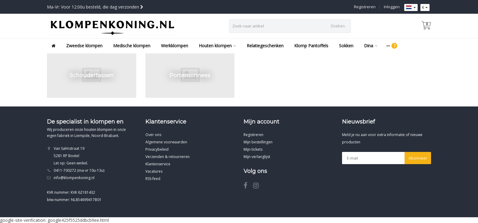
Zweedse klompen (84, 46)
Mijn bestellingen (258, 142)
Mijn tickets (253, 149)
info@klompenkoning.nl (74, 177)
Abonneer (417, 158)
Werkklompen (174, 46)
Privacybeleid (157, 149)
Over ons (153, 134)
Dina (370, 46)
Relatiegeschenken (265, 46)
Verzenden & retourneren (167, 156)
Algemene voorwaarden (166, 142)
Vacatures (153, 171)
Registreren (365, 6)
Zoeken (337, 26)
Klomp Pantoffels (311, 46)
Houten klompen (217, 46)
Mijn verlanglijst (257, 156)
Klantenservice (157, 164)
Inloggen (392, 6)
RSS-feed (152, 178)
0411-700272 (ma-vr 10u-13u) (79, 170)
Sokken (346, 46)
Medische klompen (131, 46)
